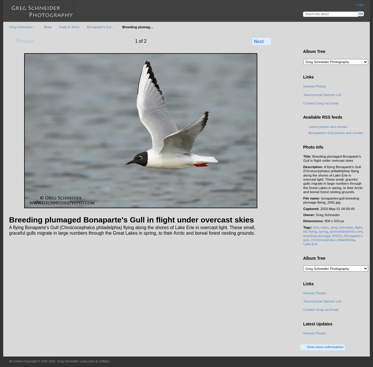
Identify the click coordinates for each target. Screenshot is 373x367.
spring (323, 231)
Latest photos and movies (328, 127)
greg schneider (342, 227)
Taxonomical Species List (322, 95)
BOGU (337, 236)
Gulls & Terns (69, 27)
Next (261, 41)
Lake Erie (310, 244)
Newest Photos (314, 86)
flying (313, 231)
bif (305, 231)
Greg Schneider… (22, 27)
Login (360, 4)
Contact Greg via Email (320, 103)
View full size (306, 41)
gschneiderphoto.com (346, 231)
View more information (323, 347)
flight (358, 227)
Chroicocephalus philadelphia (332, 240)
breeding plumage (317, 236)
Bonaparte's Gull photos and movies (336, 133)
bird (316, 227)
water (325, 227)
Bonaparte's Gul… (101, 27)
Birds (48, 27)
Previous (22, 41)
